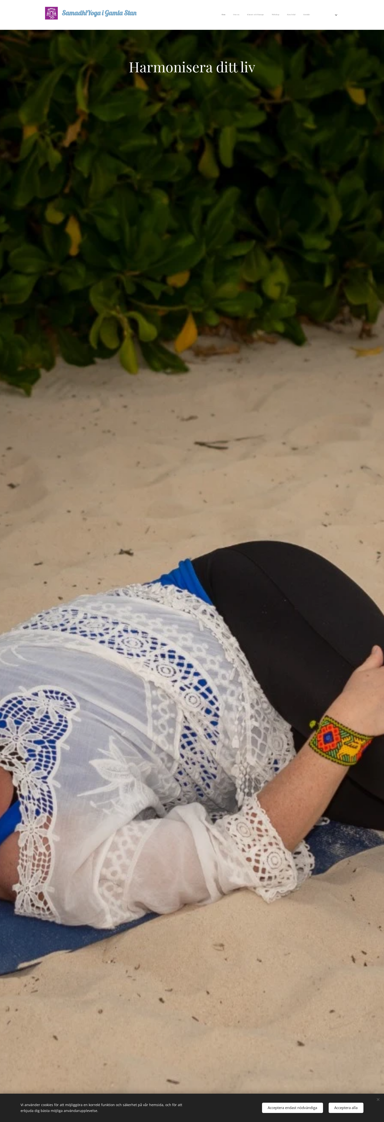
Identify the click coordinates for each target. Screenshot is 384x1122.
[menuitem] (269, 15)
